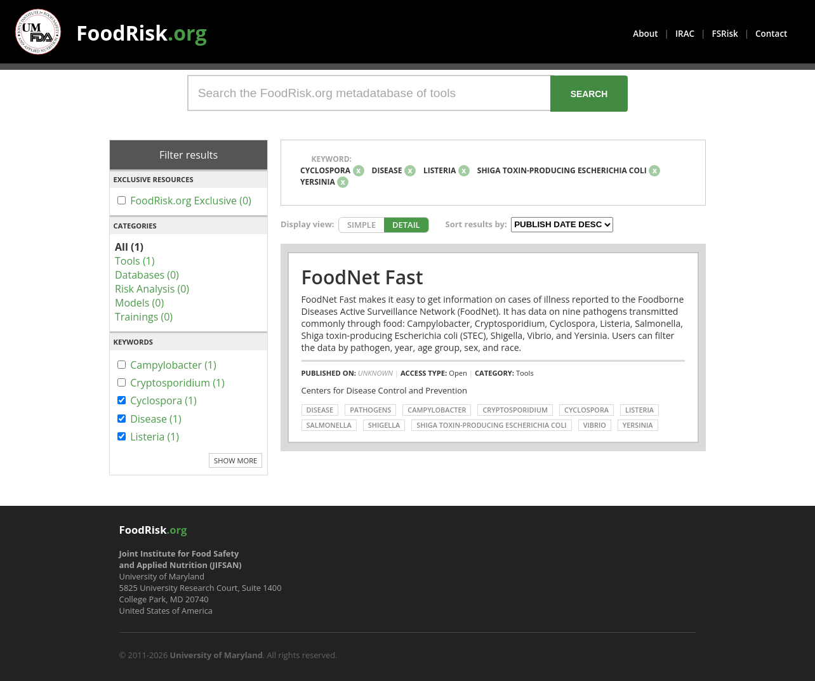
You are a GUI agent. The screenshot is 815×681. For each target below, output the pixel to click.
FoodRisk (141, 32)
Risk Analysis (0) (152, 289)
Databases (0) (147, 275)
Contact (771, 33)
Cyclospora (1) (163, 400)
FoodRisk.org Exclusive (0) (190, 201)
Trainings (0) (144, 317)
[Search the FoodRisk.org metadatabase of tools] (370, 93)
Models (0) (139, 303)
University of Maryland (216, 655)
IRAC (684, 33)
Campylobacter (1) (173, 365)
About (645, 33)
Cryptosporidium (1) (177, 383)
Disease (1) (156, 419)
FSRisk (725, 33)
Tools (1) (134, 261)
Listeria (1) (154, 437)
